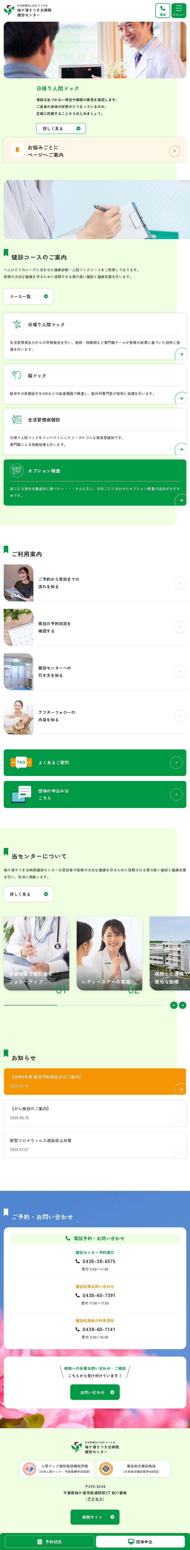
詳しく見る (53, 128)
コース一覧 (20, 296)
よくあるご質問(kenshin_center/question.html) (95, 762)
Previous (174, 1005)
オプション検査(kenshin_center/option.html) (95, 482)
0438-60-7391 (99, 1295)
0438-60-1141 (99, 1329)
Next (182, 1005)
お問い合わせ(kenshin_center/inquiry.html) (95, 794)
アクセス (95, 1498)
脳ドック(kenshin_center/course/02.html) (95, 384)
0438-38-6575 (99, 1261)
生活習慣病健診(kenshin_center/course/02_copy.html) (95, 431)
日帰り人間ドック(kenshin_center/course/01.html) (95, 336)
